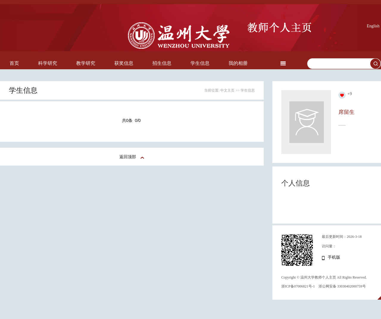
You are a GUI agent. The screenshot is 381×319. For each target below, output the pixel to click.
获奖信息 (123, 63)
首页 (14, 63)
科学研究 (47, 63)
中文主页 (227, 90)
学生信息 (200, 63)
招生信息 (161, 63)
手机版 (334, 257)
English (373, 26)
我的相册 (238, 63)
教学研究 (85, 63)
